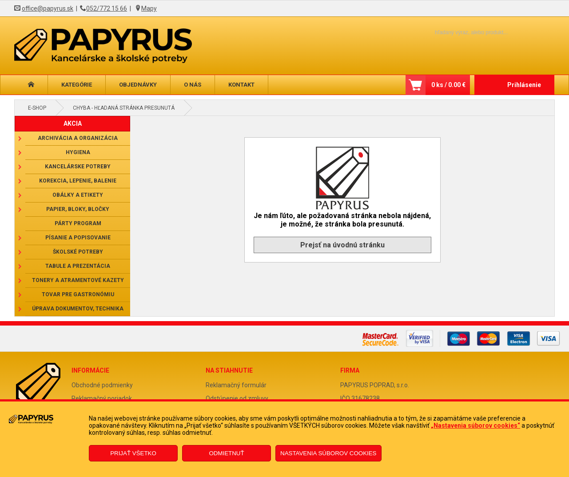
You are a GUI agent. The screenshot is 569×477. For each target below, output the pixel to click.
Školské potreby (78, 252)
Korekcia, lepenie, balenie (77, 181)
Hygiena (78, 152)
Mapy (149, 8)
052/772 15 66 (106, 8)
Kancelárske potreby (78, 166)
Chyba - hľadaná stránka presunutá (124, 108)
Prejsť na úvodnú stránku (342, 245)
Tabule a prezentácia (77, 266)
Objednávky (138, 84)
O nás (192, 84)
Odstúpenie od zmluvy (237, 398)
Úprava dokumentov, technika (77, 309)
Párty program (78, 223)
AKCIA (73, 123)
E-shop (37, 108)
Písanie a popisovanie (78, 238)
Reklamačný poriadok (102, 398)
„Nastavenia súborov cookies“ (475, 425)
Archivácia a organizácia (78, 138)
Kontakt (241, 84)
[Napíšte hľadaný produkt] (456, 32)
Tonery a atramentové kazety (78, 280)
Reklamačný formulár (236, 385)
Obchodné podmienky (102, 385)
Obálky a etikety (77, 195)
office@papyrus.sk (47, 8)
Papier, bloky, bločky (77, 209)
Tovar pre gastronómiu (78, 294)
